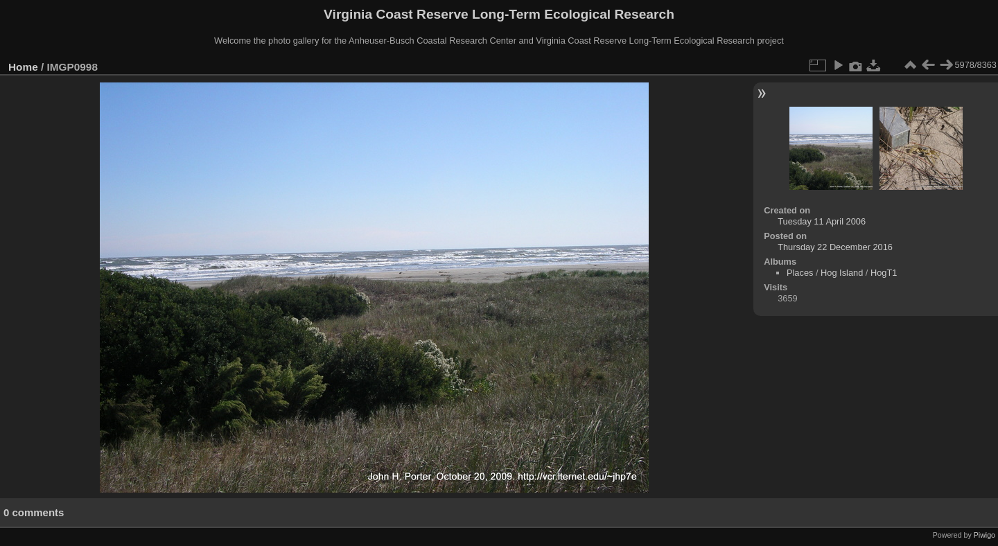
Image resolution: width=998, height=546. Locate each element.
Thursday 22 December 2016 (835, 247)
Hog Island (842, 272)
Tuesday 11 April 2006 (822, 221)
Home (23, 67)
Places (800, 272)
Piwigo (984, 535)
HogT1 (883, 272)
